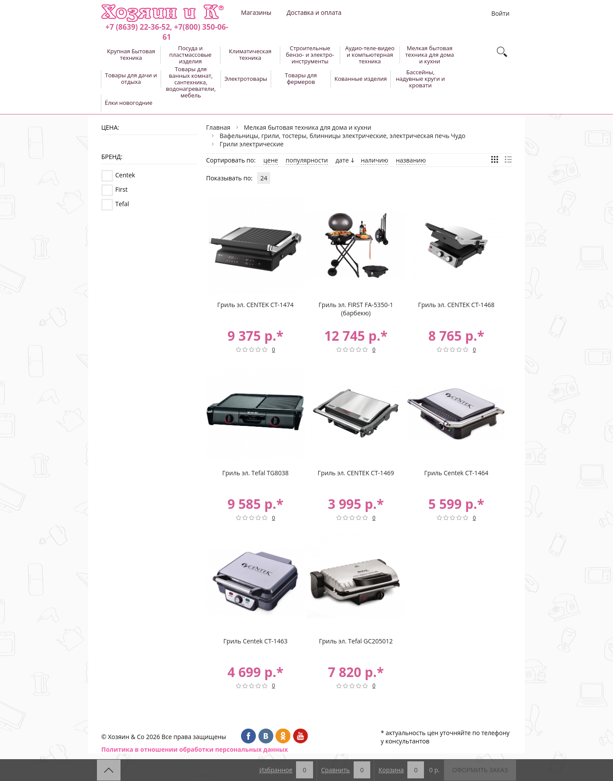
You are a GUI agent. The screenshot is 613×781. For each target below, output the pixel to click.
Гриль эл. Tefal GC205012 (356, 641)
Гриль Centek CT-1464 (456, 473)
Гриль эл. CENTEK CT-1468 (456, 305)
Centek (125, 175)
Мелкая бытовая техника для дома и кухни (308, 127)
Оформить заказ (480, 770)
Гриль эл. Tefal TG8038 (255, 473)
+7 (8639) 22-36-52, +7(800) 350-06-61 (166, 32)
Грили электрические (251, 144)
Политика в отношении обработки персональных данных (194, 749)
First (121, 189)
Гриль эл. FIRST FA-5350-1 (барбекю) (356, 309)
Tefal (122, 204)
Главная (218, 127)
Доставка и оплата (313, 12)
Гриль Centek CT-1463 (256, 641)
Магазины (256, 12)
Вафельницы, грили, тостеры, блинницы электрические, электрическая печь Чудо (342, 135)
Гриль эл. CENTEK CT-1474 (255, 305)
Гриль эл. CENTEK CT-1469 (356, 473)
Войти (500, 13)
